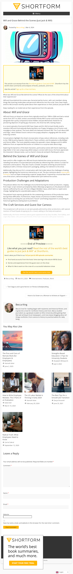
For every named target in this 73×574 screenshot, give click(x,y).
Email (5, 504)
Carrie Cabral (9, 442)
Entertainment (36, 279)
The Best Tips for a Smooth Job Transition (60, 396)
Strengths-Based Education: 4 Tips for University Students (60, 355)
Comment (7, 466)
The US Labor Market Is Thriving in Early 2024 (34, 396)
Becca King (20, 27)
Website (6, 514)
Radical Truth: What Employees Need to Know (10, 437)
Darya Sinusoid (59, 400)
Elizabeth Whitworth (61, 361)
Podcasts (46, 279)
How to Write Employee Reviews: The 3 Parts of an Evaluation (12, 397)
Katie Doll (8, 403)
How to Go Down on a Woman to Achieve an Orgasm (47, 295)
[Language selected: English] (62, 572)
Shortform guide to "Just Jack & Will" (41, 84)
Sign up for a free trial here (25, 89)
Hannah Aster (9, 363)
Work (52, 279)
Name (6, 493)
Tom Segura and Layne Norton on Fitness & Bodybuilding (27, 287)
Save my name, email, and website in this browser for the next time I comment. (31, 523)
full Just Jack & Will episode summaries (39, 255)
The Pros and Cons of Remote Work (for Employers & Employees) (11, 357)
